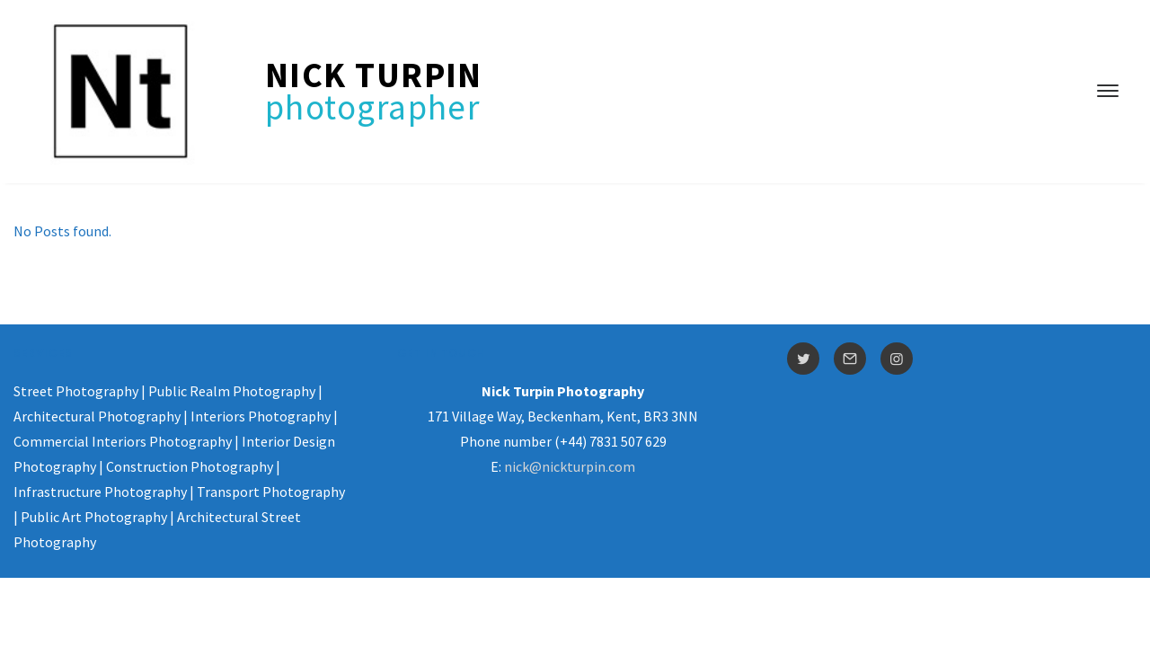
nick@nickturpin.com (569, 466)
